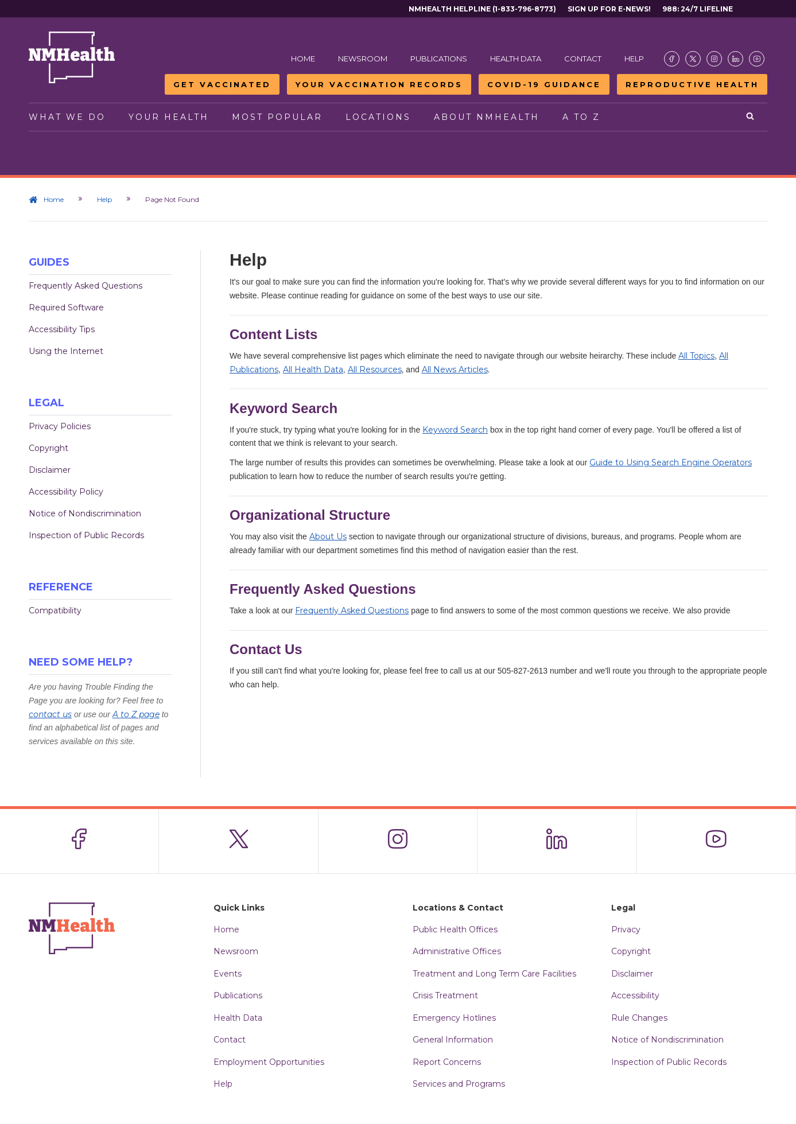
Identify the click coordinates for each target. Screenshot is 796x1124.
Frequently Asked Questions (85, 286)
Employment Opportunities (268, 1062)
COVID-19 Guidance (544, 84)
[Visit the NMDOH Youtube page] (756, 58)
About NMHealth (486, 117)
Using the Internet (66, 351)
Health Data (515, 58)
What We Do (67, 117)
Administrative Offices (457, 951)
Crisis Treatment (445, 995)
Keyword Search (455, 430)
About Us (328, 536)
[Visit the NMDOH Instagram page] (714, 58)
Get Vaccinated (222, 84)
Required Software (66, 307)
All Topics (696, 356)
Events (227, 974)
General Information (453, 1039)
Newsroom (362, 58)
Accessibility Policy (66, 492)
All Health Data (313, 369)
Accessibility (635, 995)
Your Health (169, 117)
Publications (438, 58)
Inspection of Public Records (86, 535)
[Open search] (751, 117)
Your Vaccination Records (379, 84)
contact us (50, 714)
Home (303, 58)
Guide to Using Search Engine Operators (670, 462)
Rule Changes (639, 1018)
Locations (378, 117)
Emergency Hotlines (454, 1018)
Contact (582, 58)
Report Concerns (447, 1062)
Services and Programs (459, 1084)
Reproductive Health (692, 84)
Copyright (48, 448)
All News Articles (455, 369)
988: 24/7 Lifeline (697, 9)
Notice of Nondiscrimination (85, 513)
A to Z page (136, 714)
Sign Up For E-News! (609, 9)
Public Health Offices (455, 929)
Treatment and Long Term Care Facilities (494, 974)
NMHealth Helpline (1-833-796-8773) (482, 9)
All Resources (375, 369)
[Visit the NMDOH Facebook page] (671, 58)
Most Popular (277, 117)
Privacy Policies (60, 426)
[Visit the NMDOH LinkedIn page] (735, 58)
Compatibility (55, 610)
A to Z (581, 117)
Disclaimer (50, 470)
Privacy (625, 929)
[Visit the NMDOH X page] (693, 58)
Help (634, 58)
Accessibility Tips (62, 329)
